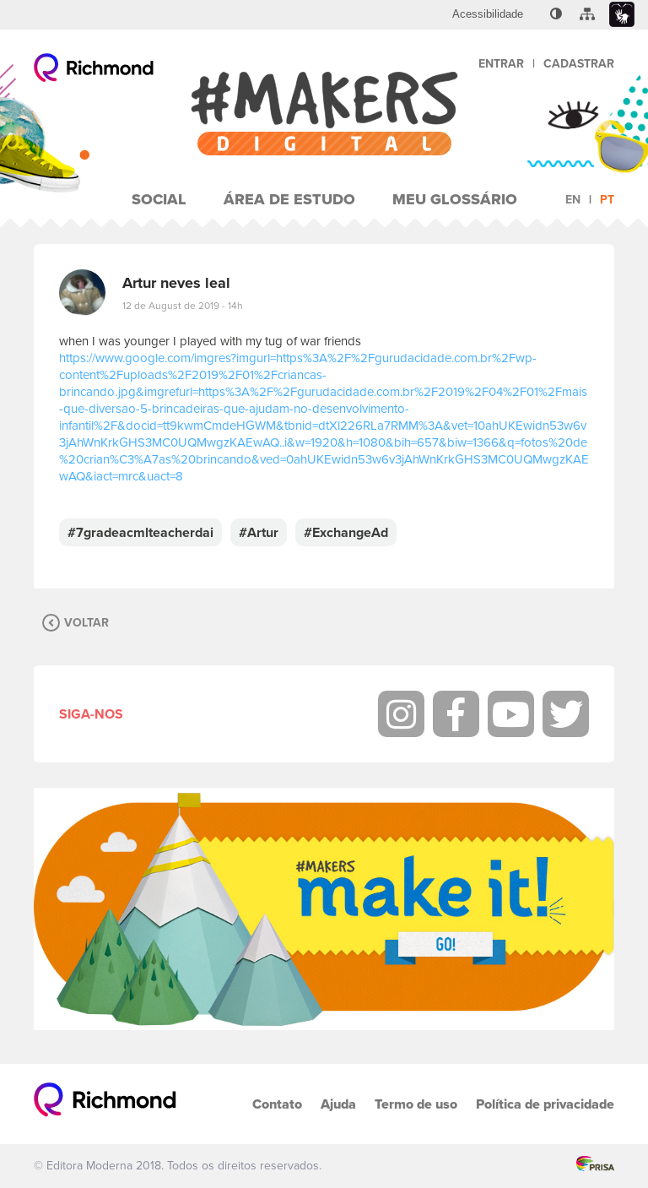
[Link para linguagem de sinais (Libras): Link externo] (621, 15)
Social (159, 199)
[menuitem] (487, 14)
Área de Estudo (289, 199)
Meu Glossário (454, 199)
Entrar (501, 64)
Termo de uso (416, 1104)
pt (607, 200)
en (572, 200)
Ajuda (338, 1104)
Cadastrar (578, 64)
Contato (277, 1104)
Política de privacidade (545, 1104)
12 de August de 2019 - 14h (182, 305)
